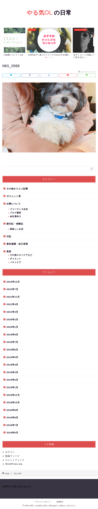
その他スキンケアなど (21, 255)
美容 (8, 251)
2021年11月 (13, 297)
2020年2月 (12, 319)
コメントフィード (14, 460)
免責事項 (60, 502)
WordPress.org (13, 464)
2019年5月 (12, 357)
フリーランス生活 (19, 209)
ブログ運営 (15, 213)
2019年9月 (12, 334)
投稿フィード (12, 456)
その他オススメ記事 (17, 188)
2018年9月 (12, 410)
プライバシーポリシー (43, 502)
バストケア (15, 262)
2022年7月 (12, 289)
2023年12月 (13, 281)
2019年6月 (12, 349)
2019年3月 (12, 372)
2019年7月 (12, 342)
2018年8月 (12, 417)
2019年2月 (12, 379)
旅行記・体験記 (14, 223)
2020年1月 (12, 327)
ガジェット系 (13, 196)
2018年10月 (13, 402)
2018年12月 (13, 395)
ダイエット (15, 259)
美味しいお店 (16, 229)
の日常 (49, 12)
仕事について (13, 203)
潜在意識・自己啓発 (17, 244)
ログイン (10, 452)
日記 (8, 236)
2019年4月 (12, 364)
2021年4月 (12, 304)
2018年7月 (12, 425)
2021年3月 (12, 312)
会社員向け (15, 216)
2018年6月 (12, 432)
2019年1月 (12, 387)
